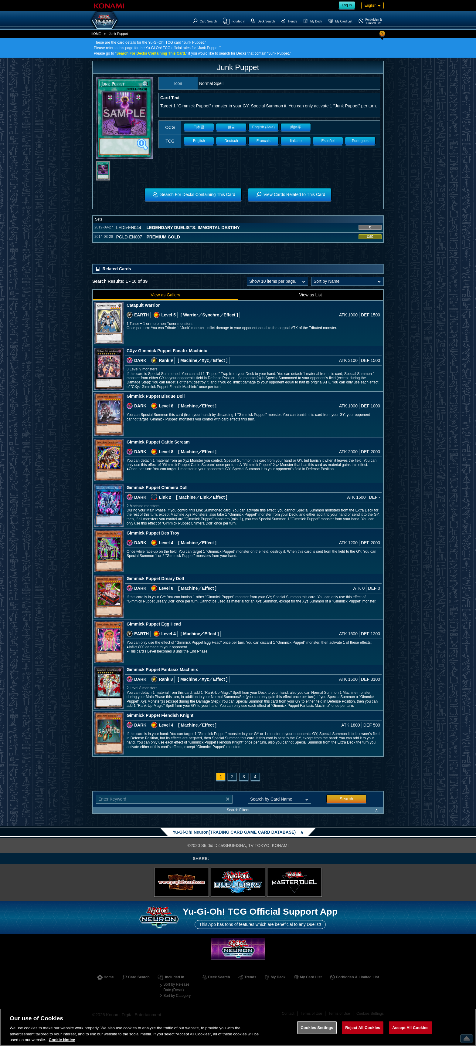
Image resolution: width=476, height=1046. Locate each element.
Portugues (360, 141)
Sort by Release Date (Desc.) (176, 987)
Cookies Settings (317, 1027)
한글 (231, 127)
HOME (96, 33)
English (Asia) (263, 127)
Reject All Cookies (362, 1027)
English (199, 141)
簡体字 (295, 127)
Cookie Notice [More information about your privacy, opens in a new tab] (62, 1040)
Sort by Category (177, 996)
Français (263, 141)
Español (328, 141)
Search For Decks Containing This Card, (151, 53)
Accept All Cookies (410, 1027)
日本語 (198, 127)
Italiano (296, 141)
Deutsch (231, 141)
